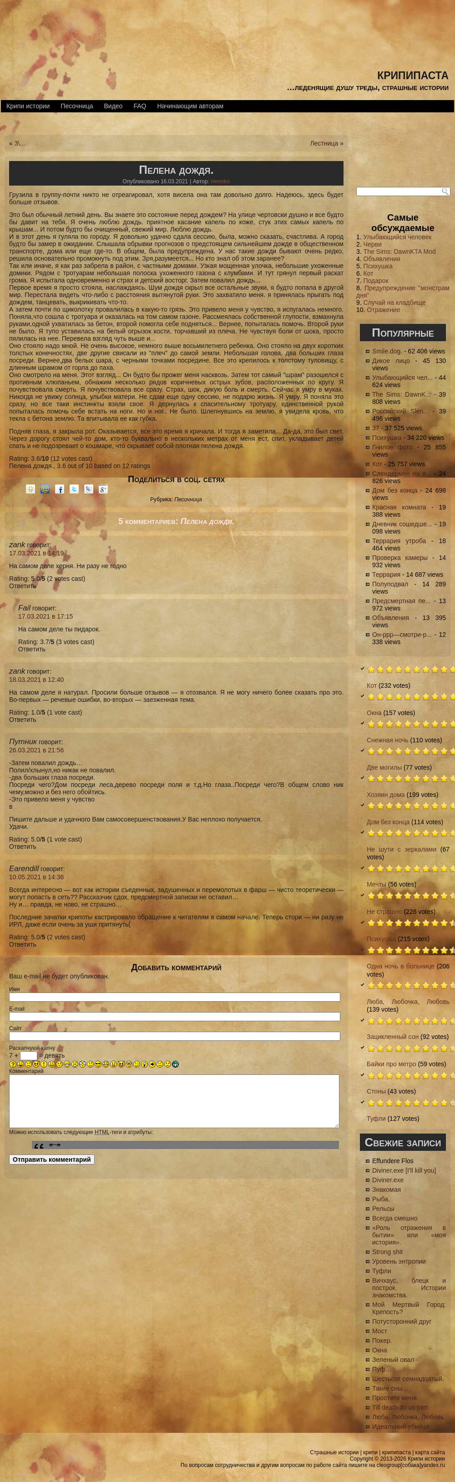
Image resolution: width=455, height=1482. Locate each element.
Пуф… (381, 1369)
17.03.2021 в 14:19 (36, 553)
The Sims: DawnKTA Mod (400, 251)
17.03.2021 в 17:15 (45, 616)
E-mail (17, 1009)
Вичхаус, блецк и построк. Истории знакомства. (409, 1288)
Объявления (382, 258)
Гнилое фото (392, 447)
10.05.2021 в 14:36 (36, 877)
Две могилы (384, 767)
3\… (20, 143)
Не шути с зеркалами (401, 849)
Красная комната (399, 507)
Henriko (220, 181)
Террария (386, 574)
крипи (370, 1452)
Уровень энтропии (399, 1261)
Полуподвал (390, 584)
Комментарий (26, 1071)
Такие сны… (390, 1388)
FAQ (139, 106)
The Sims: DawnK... (401, 394)
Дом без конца (394, 490)
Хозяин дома (386, 794)
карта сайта (430, 1452)
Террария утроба (399, 540)
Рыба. (381, 1199)
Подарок (376, 280)
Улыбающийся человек (398, 237)
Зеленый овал (393, 1359)
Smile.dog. (387, 351)
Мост (379, 1331)
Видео (113, 106)
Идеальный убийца (400, 1426)
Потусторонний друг (401, 1321)
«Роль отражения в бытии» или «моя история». (409, 1235)
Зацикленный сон (393, 1036)
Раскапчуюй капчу (32, 1048)
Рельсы (383, 1208)
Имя (14, 989)
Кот (369, 273)
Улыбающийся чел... (402, 377)
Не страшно (384, 911)
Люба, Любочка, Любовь (408, 1001)
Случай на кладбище (395, 302)
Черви (373, 244)
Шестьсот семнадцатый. (408, 1378)
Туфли (377, 1118)
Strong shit (387, 1251)
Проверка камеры (400, 557)
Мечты (376, 884)
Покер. (382, 1340)
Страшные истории (334, 1452)
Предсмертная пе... (401, 601)
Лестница (324, 143)
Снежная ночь (388, 740)
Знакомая (386, 1189)
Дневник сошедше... (402, 524)
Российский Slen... (400, 411)
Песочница (77, 106)
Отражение (383, 309)
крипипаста (413, 74)
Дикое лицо (391, 360)
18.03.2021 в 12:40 (36, 679)
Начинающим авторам (190, 106)
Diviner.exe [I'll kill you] (404, 1170)
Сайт (15, 1028)
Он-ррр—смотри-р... (402, 634)
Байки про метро (391, 1064)
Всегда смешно (395, 1218)
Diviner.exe (388, 1180)
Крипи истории (28, 106)
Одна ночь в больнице (401, 966)
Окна (374, 712)
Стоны (376, 1091)
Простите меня (394, 1397)
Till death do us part (400, 1407)
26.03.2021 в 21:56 (36, 750)
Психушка (378, 266)
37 (375, 428)
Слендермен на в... (401, 473)
